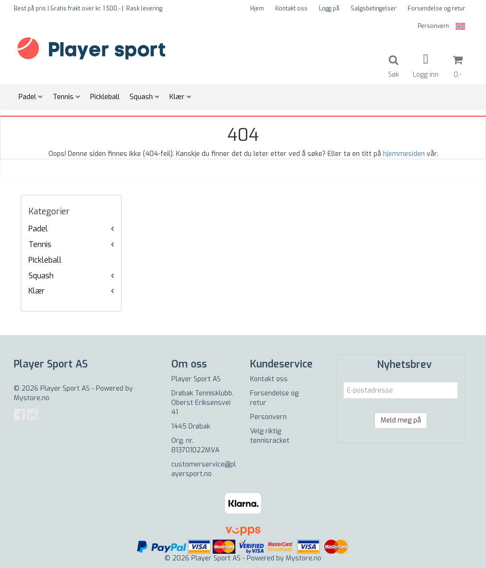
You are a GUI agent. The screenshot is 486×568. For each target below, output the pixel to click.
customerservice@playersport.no (203, 469)
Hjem (257, 8)
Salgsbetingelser (373, 8)
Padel (38, 229)
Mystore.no (31, 398)
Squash (41, 276)
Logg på (329, 8)
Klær (36, 291)
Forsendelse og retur (436, 8)
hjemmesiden (404, 153)
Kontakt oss (291, 8)
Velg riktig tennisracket (270, 436)
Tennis (39, 244)
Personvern (433, 26)
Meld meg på (401, 420)
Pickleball (45, 260)
